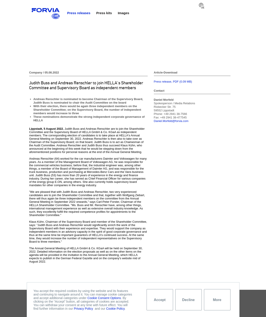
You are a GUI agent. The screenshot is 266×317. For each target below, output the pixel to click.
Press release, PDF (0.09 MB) (173, 81)
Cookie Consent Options (104, 298)
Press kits (104, 13)
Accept (160, 300)
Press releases (78, 13)
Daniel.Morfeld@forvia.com (171, 121)
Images (123, 13)
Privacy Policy (83, 308)
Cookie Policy (115, 308)
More (217, 300)
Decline (188, 300)
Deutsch (201, 5)
